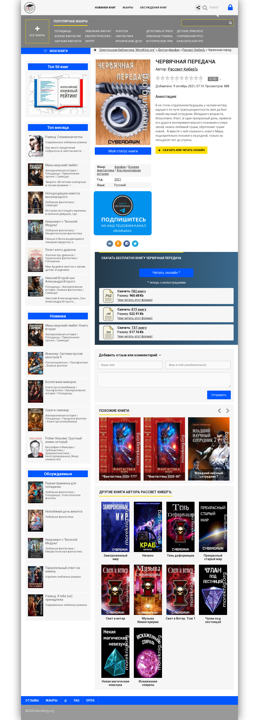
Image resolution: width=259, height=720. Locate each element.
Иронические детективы (133, 41)
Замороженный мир (115, 557)
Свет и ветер (115, 618)
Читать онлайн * (166, 273)
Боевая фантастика (69, 36)
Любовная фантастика (101, 31)
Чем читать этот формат (135, 300)
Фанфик (120, 167)
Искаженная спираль (148, 683)
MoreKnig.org (53, 7)
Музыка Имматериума (148, 620)
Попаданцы (63, 31)
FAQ (76, 700)
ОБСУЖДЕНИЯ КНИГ (153, 7)
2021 (117, 179)
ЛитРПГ (90, 41)
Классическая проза (192, 41)
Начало (148, 555)
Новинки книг (105, 7)
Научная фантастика (70, 41)
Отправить (218, 395)
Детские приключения (192, 31)
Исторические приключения (166, 41)
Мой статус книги (123, 151)
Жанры (128, 7)
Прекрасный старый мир (213, 557)
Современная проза (191, 36)
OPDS (90, 700)
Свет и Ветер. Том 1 (180, 618)
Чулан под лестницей (213, 620)
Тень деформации (180, 555)
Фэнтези (122, 31)
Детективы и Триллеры (162, 31)
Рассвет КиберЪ (193, 50)
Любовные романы (159, 36)
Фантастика (124, 36)
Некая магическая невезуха (115, 683)
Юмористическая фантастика (106, 36)
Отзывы (32, 700)
